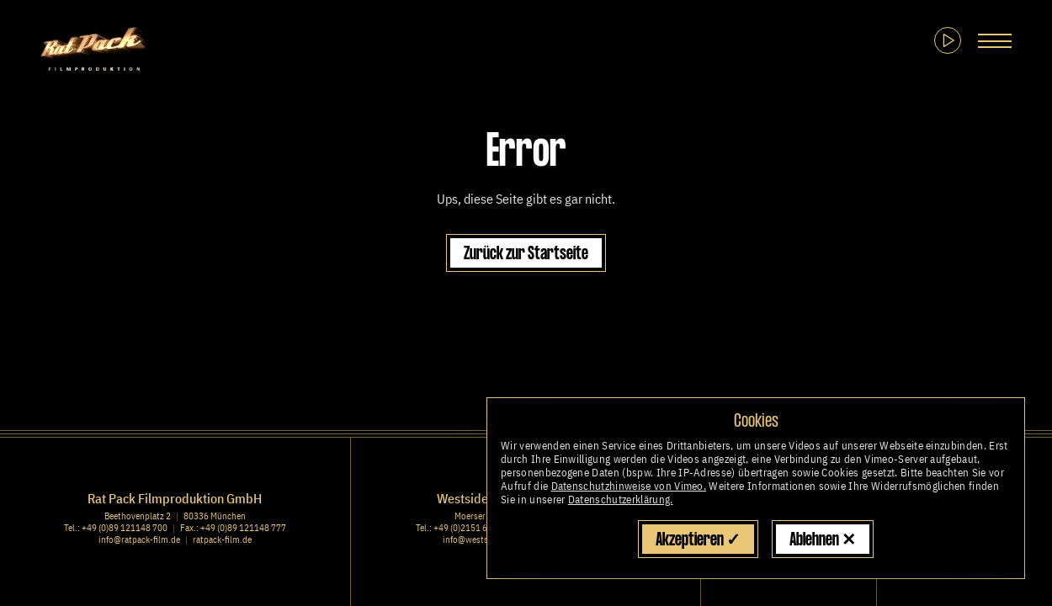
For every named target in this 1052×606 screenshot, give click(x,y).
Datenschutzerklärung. (620, 499)
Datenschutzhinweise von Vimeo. (629, 486)
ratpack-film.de (222, 539)
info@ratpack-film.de (139, 539)
